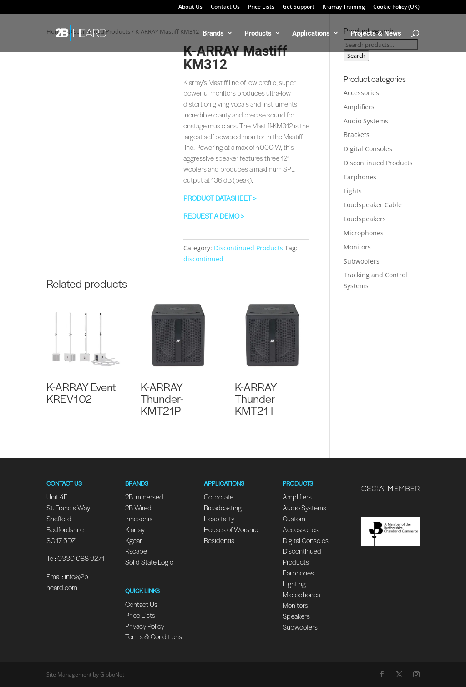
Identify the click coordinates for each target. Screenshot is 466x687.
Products (258, 33)
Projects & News (375, 33)
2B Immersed (144, 496)
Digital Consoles (368, 148)
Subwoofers (362, 261)
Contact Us (225, 7)
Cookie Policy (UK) (396, 7)
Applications (311, 33)
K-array (135, 529)
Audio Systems (366, 121)
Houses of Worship (231, 529)
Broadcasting (223, 507)
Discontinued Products (248, 248)
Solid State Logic (149, 561)
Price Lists (261, 7)
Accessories (361, 92)
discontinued (203, 258)
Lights (353, 191)
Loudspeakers (365, 218)
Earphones (360, 177)
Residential (220, 540)
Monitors (357, 247)
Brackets (357, 134)
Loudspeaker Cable (373, 204)
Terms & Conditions (153, 636)
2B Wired (138, 507)
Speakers (296, 616)
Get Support (298, 7)
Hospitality (219, 518)
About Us (190, 7)
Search (356, 55)
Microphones (364, 233)
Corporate (218, 496)
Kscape (136, 550)
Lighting (294, 583)
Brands (213, 33)
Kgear (133, 540)
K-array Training (344, 7)
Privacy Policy (144, 626)
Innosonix (138, 518)
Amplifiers (359, 106)
